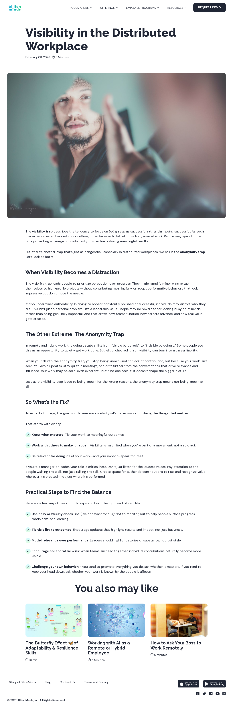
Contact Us (67, 682)
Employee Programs (141, 8)
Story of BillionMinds (22, 682)
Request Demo (209, 7)
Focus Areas (79, 8)
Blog (48, 682)
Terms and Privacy (96, 682)
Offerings (107, 8)
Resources (175, 8)
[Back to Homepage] (14, 7)
